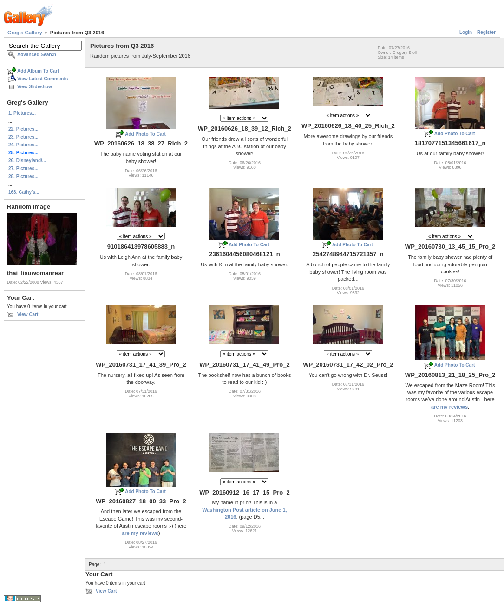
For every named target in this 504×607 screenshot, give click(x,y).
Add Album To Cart (38, 70)
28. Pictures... (23, 176)
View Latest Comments (42, 78)
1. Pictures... (22, 113)
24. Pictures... (23, 144)
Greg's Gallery (24, 32)
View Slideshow (34, 86)
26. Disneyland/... (27, 160)
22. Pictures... (23, 129)
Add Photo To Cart (145, 134)
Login (465, 32)
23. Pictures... (23, 136)
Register (486, 32)
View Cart (27, 314)
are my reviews (449, 406)
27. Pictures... (23, 168)
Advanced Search (36, 54)
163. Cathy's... (23, 192)
